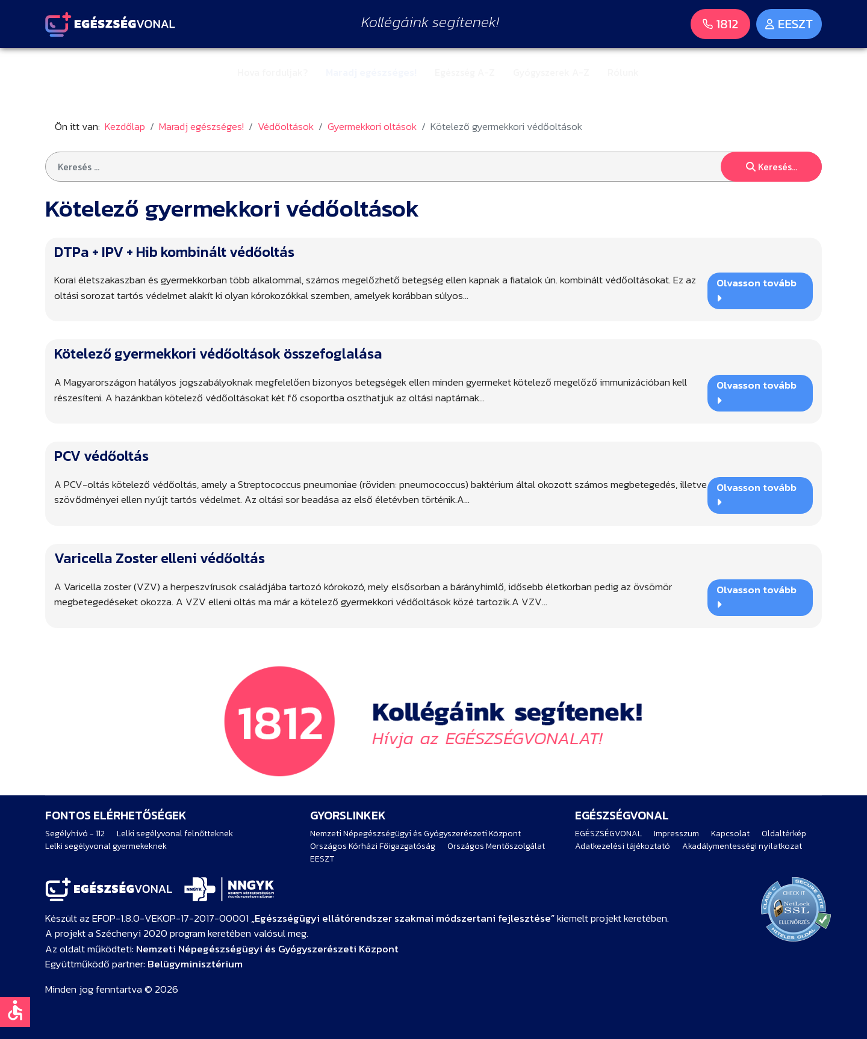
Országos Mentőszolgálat (496, 846)
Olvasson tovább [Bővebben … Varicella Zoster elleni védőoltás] (756, 596)
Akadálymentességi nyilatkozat (742, 846)
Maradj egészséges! (371, 72)
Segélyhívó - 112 (75, 833)
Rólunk (623, 72)
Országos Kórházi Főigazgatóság (372, 846)
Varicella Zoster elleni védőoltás (159, 558)
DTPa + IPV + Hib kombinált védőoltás (174, 251)
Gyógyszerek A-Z (551, 72)
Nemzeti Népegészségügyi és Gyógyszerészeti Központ (415, 833)
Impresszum (676, 833)
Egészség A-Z (465, 72)
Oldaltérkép (784, 833)
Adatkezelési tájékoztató (622, 846)
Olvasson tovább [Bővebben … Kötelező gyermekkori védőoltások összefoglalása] (756, 391)
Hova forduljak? (272, 72)
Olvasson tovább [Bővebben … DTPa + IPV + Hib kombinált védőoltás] (756, 289)
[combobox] (433, 167)
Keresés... (771, 166)
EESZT (322, 858)
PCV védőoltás (101, 455)
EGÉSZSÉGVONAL (608, 833)
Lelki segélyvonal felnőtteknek (175, 833)
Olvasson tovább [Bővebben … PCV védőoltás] (756, 493)
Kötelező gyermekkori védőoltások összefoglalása (218, 353)
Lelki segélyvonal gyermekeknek (106, 846)
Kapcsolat (730, 833)
